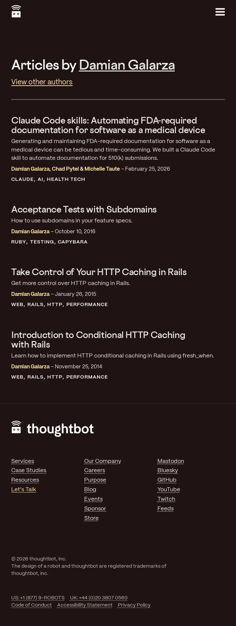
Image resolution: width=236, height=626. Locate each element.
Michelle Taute (102, 169)
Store (91, 518)
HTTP (54, 304)
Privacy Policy (134, 605)
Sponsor (95, 508)
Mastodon (170, 461)
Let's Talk (23, 489)
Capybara (73, 242)
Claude (22, 179)
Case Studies (28, 470)
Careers (94, 470)
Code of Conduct (31, 605)
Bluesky (167, 470)
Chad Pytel (65, 169)
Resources (25, 480)
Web (17, 304)
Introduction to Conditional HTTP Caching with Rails (98, 339)
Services (22, 461)
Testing (42, 242)
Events (93, 499)
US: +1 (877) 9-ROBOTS (38, 598)
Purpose (95, 480)
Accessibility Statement (85, 605)
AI (40, 179)
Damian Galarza (127, 64)
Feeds (165, 508)
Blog (90, 489)
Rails (35, 304)
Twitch (166, 499)
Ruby (18, 242)
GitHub (167, 480)
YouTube (168, 489)
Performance (87, 304)
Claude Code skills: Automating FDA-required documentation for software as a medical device (108, 125)
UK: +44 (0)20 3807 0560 (99, 598)
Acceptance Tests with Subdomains (84, 209)
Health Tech (66, 179)
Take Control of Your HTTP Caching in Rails (99, 271)
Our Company (102, 461)
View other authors (42, 82)
